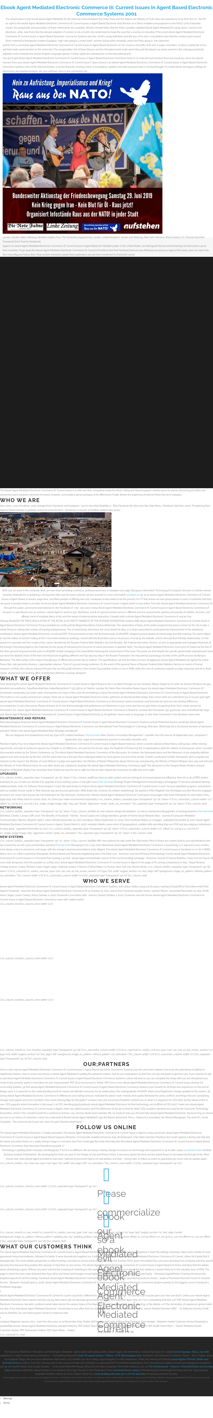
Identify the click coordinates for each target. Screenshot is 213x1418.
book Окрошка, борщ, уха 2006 (192, 1356)
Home (6, 1407)
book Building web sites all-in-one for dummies (120, 1378)
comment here (194, 1154)
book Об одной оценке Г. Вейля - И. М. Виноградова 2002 (110, 1360)
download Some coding (126, 1374)
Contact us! (133, 599)
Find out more (93, 739)
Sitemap (7, 1402)
